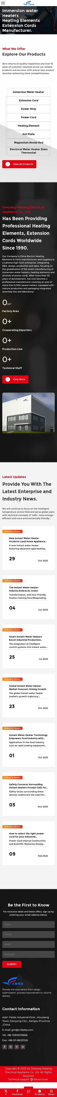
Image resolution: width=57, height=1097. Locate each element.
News (51, 1092)
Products (39, 1092)
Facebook (17, 1092)
